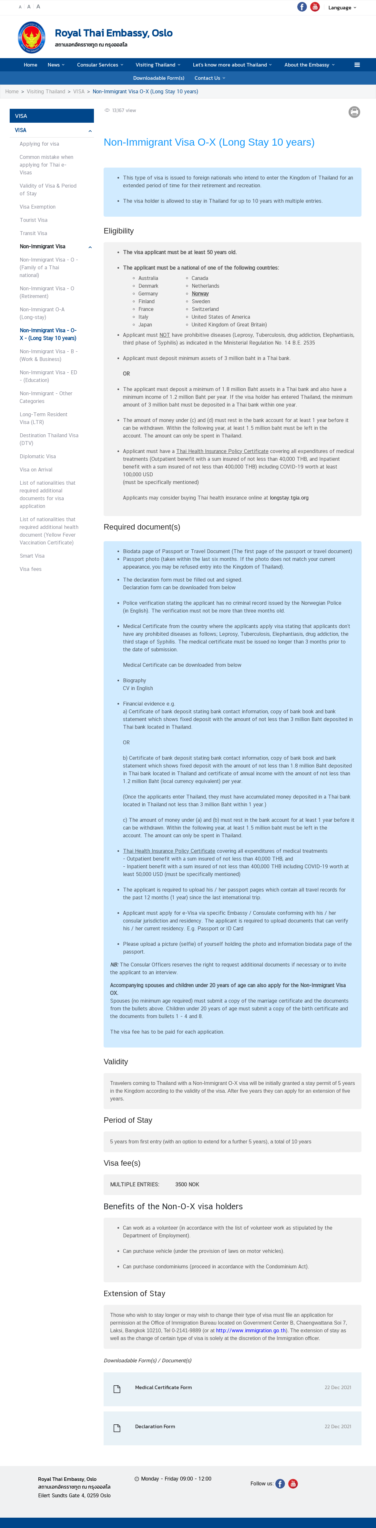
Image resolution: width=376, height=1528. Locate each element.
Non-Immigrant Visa (42, 246)
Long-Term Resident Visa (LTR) (43, 418)
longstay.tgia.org (289, 498)
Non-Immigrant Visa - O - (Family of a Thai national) (49, 267)
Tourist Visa (33, 220)
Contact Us (211, 78)
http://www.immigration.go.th (251, 1330)
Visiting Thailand (159, 64)
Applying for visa (39, 144)
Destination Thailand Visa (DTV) (49, 439)
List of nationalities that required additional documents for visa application (48, 494)
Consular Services (101, 64)
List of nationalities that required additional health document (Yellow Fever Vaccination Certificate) (49, 531)
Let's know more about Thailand (233, 64)
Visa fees (31, 569)
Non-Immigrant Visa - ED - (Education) (48, 376)
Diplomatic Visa (38, 456)
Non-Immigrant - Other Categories (46, 397)
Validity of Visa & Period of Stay (48, 190)
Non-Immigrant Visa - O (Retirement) (47, 292)
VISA (79, 91)
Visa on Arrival (36, 470)
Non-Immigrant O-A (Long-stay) (42, 313)
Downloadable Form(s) (158, 78)
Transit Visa (33, 233)
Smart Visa (32, 556)
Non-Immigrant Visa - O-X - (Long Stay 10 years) (48, 334)
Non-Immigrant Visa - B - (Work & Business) (49, 355)
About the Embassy (310, 64)
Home (30, 64)
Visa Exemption (38, 207)
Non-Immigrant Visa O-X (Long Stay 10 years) (145, 91)
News (57, 64)
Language (344, 7)
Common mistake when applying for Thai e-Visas (46, 165)
